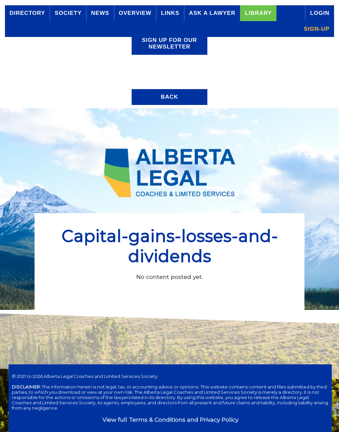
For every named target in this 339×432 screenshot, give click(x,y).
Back (169, 97)
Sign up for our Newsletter (169, 43)
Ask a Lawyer (212, 13)
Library (258, 13)
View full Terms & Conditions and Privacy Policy (170, 419)
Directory (27, 13)
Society (68, 13)
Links (170, 13)
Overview (135, 13)
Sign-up (316, 29)
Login (319, 13)
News (100, 13)
